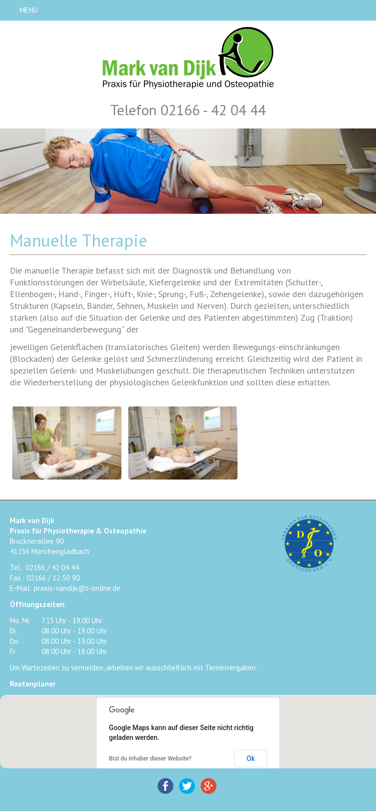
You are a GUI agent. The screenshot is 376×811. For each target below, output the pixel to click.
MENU (29, 10)
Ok (251, 758)
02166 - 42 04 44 (213, 109)
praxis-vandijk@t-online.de (77, 588)
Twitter (187, 786)
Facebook (165, 786)
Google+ (208, 786)
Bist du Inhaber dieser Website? (150, 758)
